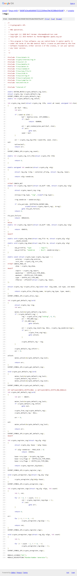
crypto (71, 10)
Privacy (19, 573)
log (53, 19)
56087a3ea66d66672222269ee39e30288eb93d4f (42, 10)
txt (67, 572)
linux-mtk (13, 10)
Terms (25, 573)
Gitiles (13, 573)
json (73, 572)
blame (59, 19)
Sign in (72, 3)
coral (4, 10)
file (47, 19)
